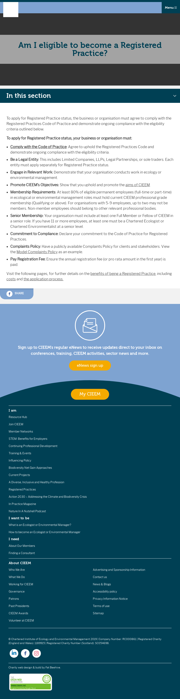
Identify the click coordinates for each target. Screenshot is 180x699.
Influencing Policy (20, 460)
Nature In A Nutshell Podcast (27, 511)
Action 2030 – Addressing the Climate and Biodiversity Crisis (48, 497)
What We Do (17, 577)
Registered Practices (22, 489)
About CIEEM (20, 563)
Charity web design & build (24, 667)
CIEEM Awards (18, 613)
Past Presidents (19, 606)
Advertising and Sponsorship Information (119, 570)
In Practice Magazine (22, 504)
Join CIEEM (16, 424)
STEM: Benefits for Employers (28, 439)
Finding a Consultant (22, 553)
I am (12, 410)
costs (11, 279)
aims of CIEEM (137, 185)
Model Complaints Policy (37, 252)
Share (15, 294)
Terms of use (101, 606)
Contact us (100, 577)
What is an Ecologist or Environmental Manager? (40, 525)
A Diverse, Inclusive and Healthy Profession (36, 482)
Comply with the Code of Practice (38, 147)
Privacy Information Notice (110, 599)
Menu (171, 7)
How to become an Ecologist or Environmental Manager (44, 532)
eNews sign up (90, 365)
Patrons (14, 599)
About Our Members (22, 546)
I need (14, 539)
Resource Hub (18, 417)
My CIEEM (90, 394)
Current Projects (19, 475)
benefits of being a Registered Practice (122, 274)
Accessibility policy (105, 591)
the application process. (43, 279)
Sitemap (98, 613)
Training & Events (20, 453)
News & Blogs (102, 584)
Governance (17, 591)
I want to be (19, 518)
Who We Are (17, 570)
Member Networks (21, 431)
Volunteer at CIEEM (21, 620)
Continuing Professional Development (33, 446)
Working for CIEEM (21, 584)
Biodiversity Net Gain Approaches (30, 468)
